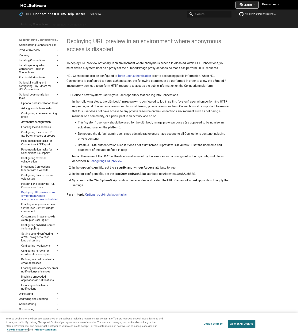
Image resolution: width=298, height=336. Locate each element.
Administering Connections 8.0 (108, 23)
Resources (270, 4)
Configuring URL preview (106, 161)
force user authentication (134, 76)
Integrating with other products (181, 23)
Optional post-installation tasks (106, 194)
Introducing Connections (33, 23)
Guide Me (210, 23)
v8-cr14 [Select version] (95, 14)
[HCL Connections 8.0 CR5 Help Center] (21, 14)
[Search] (209, 14)
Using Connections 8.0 (145, 23)
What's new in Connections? (69, 23)
